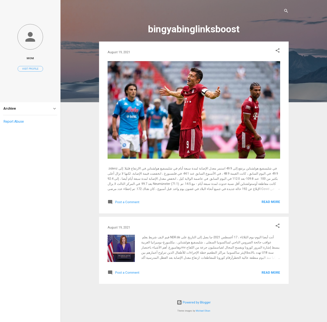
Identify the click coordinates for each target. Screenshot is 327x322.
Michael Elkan (203, 310)
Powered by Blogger (194, 302)
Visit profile (30, 68)
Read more (271, 202)
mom (30, 58)
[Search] (286, 11)
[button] (277, 51)
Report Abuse (13, 121)
